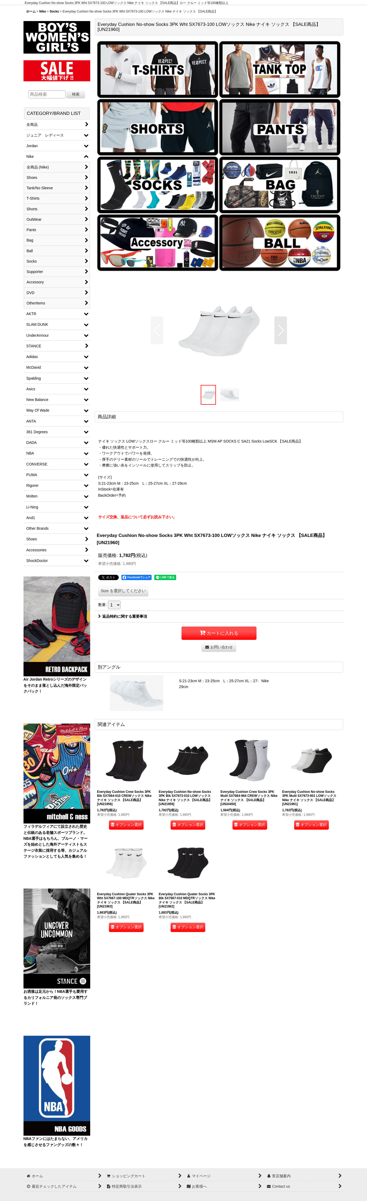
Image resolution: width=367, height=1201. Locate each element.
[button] (157, 330)
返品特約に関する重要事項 (122, 616)
